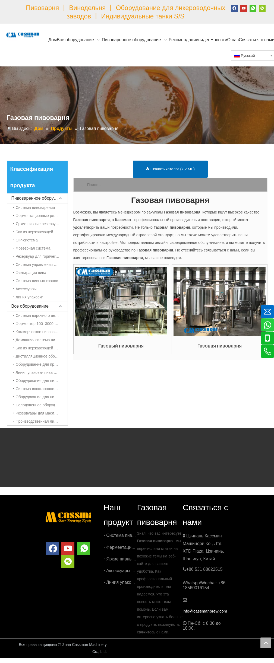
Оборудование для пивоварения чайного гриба (42, 380)
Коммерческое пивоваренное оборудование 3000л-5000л (42, 332)
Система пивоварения (35, 207)
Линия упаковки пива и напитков (42, 372)
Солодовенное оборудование (42, 405)
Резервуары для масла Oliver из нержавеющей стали (42, 413)
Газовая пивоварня (219, 346)
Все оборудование (30, 306)
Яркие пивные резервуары (39, 224)
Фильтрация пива (31, 272)
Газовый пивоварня (121, 346)
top (265, 642)
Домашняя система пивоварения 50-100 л (42, 340)
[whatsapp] (253, 8)
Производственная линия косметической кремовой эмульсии (42, 421)
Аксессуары (26, 289)
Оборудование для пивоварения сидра (42, 397)
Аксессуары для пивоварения (136, 570)
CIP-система (27, 240)
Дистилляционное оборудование (42, 356)
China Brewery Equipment (140, 645)
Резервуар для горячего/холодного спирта (42, 256)
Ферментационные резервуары (42, 215)
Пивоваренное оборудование (39, 198)
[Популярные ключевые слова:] (80, 185)
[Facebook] (234, 8)
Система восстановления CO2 (42, 389)
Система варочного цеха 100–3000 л (42, 315)
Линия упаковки (29, 297)
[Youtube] (243, 8)
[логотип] (68, 516)
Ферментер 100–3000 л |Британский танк (42, 323)
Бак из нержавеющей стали (40, 232)
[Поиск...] (177, 185)
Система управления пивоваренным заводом (42, 264)
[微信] (262, 8)
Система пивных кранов (37, 281)
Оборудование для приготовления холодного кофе (42, 364)
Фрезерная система (33, 248)
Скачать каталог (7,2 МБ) (170, 169)
